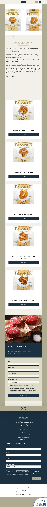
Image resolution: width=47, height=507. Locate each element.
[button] (6, 2)
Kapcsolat (23, 432)
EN (37, 2)
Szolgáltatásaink (23, 439)
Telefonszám (11, 373)
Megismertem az (23, 388)
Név (9, 361)
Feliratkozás (23, 395)
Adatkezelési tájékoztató (23, 437)
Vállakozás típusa (12, 379)
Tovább (23, 134)
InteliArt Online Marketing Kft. (23, 491)
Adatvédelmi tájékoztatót (25, 385)
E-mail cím (11, 367)
